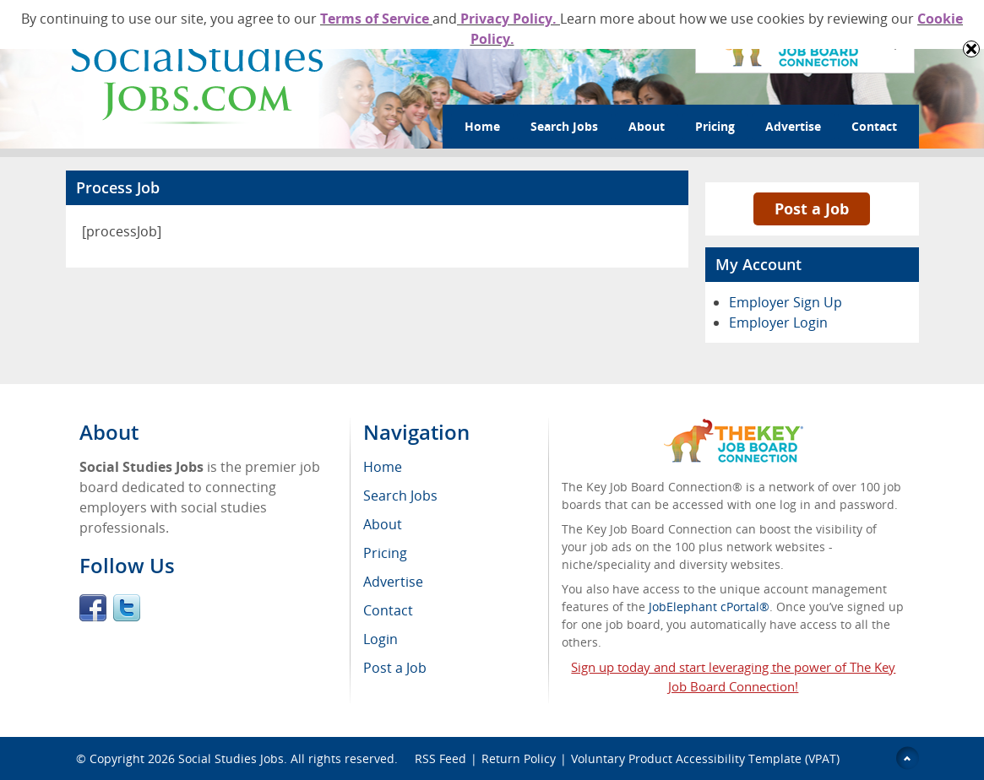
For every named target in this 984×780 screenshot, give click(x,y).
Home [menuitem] (382, 467)
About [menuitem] (382, 524)
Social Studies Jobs (231, 758)
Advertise (793, 126)
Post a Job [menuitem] (395, 667)
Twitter (126, 607)
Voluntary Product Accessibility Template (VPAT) (705, 758)
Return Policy (518, 758)
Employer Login (778, 322)
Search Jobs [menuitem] (400, 495)
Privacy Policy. (508, 18)
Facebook (92, 607)
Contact (874, 126)
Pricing (715, 126)
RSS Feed (440, 758)
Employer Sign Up (785, 302)
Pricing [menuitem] (385, 553)
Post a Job (812, 208)
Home (482, 126)
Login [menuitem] (380, 639)
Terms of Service (376, 18)
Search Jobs (564, 126)
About (646, 126)
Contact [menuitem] (388, 610)
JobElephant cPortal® (709, 607)
